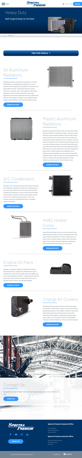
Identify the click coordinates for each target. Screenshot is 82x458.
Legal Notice (57, 454)
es (67, 4)
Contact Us (11, 399)
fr (71, 4)
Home (4, 35)
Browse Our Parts (13, 104)
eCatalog (77, 4)
